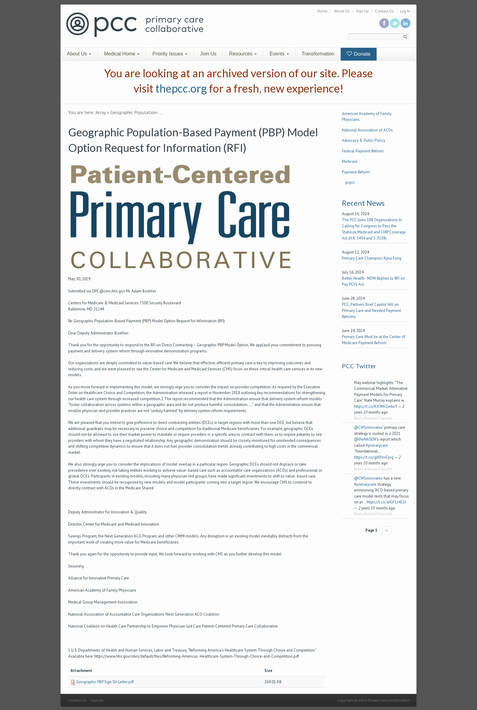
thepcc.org (181, 88)
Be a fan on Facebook (384, 23)
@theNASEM (365, 439)
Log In (405, 11)
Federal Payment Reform (363, 151)
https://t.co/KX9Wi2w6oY (375, 406)
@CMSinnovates (368, 427)
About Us (342, 11)
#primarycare (377, 445)
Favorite (385, 418)
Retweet (371, 418)
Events (279, 53)
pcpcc (350, 182)
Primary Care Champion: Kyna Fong (371, 258)
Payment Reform (356, 172)
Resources (243, 53)
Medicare (349, 161)
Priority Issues (169, 53)
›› (386, 530)
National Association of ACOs (367, 130)
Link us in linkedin (405, 23)
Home (322, 11)
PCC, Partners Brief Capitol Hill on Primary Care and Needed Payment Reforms (371, 310)
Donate (359, 54)
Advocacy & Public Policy (363, 140)
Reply (358, 418)
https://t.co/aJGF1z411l (386, 502)
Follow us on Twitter (395, 23)
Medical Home (122, 53)
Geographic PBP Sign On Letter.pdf (105, 681)
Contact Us (384, 11)
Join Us (208, 53)
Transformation (318, 53)
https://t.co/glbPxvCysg (374, 457)
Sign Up (362, 11)
